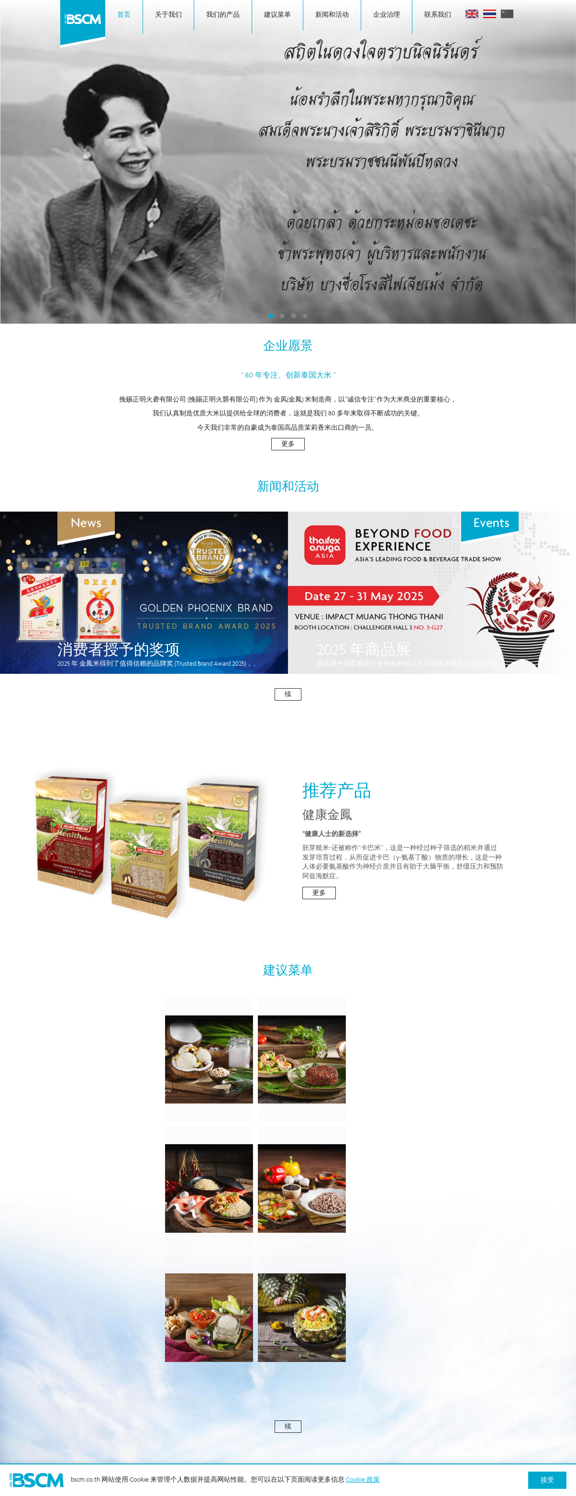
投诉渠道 (458, 1383)
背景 (181, 1383)
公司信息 (278, 1383)
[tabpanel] (288, 162)
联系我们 (437, 17)
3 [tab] (293, 315)
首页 (124, 17)
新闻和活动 (332, 15)
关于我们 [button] (168, 15)
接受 (547, 1480)
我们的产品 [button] (223, 17)
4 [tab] (305, 315)
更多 (288, 444)
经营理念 (278, 1398)
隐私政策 (458, 1398)
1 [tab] (270, 315)
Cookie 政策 (374, 1398)
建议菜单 (277, 15)
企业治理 (386, 17)
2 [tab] (282, 315)
